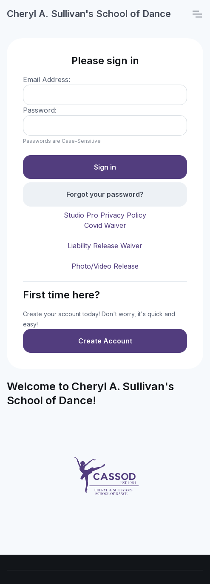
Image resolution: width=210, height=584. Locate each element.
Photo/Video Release (105, 266)
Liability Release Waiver (105, 245)
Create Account (105, 341)
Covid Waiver (105, 225)
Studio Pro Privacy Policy (105, 215)
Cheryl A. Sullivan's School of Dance (89, 13)
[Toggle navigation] (196, 14)
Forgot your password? (105, 194)
